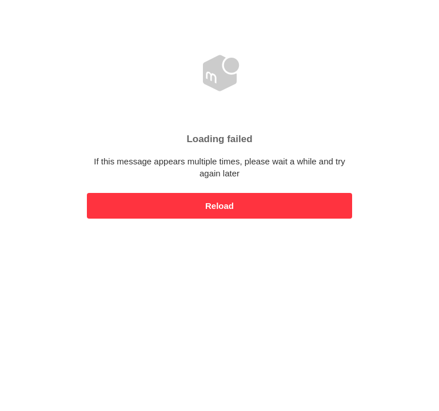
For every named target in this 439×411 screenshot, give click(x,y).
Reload (219, 206)
